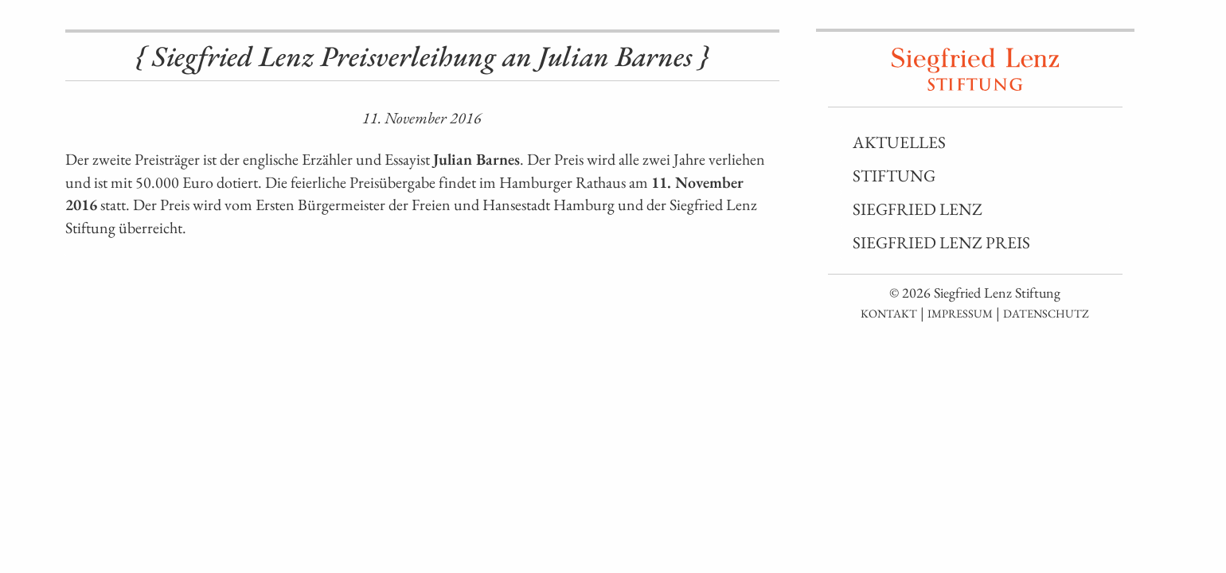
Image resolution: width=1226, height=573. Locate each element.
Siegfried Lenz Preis (941, 242)
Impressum (960, 313)
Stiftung (894, 175)
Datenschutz (1046, 313)
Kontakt (889, 313)
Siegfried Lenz (917, 209)
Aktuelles (899, 142)
